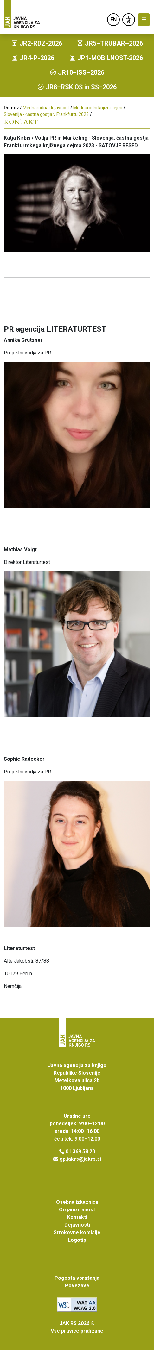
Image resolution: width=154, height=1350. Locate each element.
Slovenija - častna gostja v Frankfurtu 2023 (46, 114)
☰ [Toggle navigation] (144, 19)
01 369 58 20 (80, 1151)
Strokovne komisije (77, 1232)
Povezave (77, 1286)
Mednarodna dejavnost (46, 107)
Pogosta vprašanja (77, 1278)
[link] (128, 19)
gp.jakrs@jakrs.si (80, 1159)
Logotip (77, 1240)
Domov (11, 107)
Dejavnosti (77, 1225)
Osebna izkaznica (77, 1202)
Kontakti (77, 1217)
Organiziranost (77, 1210)
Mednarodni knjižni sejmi (97, 107)
